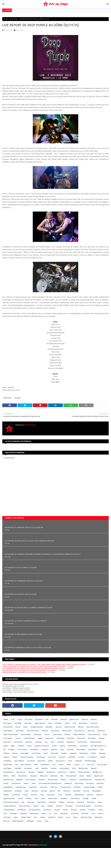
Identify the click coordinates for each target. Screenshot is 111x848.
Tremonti (82, 810)
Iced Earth (62, 757)
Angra (50, 723)
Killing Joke (78, 761)
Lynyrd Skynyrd (64, 768)
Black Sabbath (8, 731)
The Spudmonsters (34, 810)
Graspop (15, 753)
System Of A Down (24, 806)
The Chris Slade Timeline (83, 806)
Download (60, 742)
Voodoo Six (51, 817)
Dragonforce (71, 742)
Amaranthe (27, 723)
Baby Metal (49, 727)
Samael (25, 795)
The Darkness (98, 806)
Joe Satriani (30, 761)
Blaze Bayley (55, 731)
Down (52, 742)
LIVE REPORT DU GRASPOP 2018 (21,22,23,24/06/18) (24, 528)
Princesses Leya (66, 787)
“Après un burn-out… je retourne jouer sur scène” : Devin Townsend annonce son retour (34, 666)
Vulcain (60, 817)
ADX (47, 719)
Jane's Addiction (19, 761)
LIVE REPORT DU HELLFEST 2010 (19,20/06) (20, 594)
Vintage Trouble (26, 817)
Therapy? (57, 810)
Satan (42, 795)
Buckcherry (101, 731)
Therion (65, 810)
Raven (27, 791)
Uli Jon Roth (74, 813)
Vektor (16, 817)
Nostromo (42, 779)
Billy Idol (81, 727)
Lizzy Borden (28, 768)
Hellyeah (6, 757)
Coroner (18, 738)
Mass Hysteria (20, 772)
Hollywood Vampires (26, 757)
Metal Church (62, 772)
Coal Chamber (8, 738)
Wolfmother (30, 821)
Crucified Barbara (29, 738)
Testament (59, 806)
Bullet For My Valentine (11, 734)
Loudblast (44, 768)
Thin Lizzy (74, 810)
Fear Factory (83, 746)
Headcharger (84, 753)
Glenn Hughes (81, 749)
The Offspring (21, 810)
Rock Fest (86, 791)
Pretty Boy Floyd (21, 787)
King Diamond (8, 764)
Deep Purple (14, 19)
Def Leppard (92, 738)
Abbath (6, 719)
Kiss (16, 764)
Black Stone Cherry (33, 731)
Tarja (42, 806)
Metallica (73, 772)
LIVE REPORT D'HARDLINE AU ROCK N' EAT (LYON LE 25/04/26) (28, 648)
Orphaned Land (100, 779)
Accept (20, 719)
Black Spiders (20, 731)
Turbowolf (23, 813)
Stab (22, 802)
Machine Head (83, 768)
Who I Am (6, 821)
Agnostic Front (74, 719)
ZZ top (46, 821)
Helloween (102, 753)
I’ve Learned (52, 757)
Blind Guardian (67, 731)
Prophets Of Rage (89, 787)
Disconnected (18, 742)
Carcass (46, 734)
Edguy (13, 746)
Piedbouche (68, 783)
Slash (36, 798)
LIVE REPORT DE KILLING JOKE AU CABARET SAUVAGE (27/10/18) (28, 608)
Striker (100, 802)
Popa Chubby (79, 783)
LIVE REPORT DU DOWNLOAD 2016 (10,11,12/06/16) (23, 581)
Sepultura (90, 795)
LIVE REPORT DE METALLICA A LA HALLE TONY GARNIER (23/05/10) (29, 541)
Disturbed (38, 742)
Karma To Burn (60, 761)
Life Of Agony (8, 768)
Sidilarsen (99, 795)
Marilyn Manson (8, 772)
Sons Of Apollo (75, 798)
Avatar (25, 727)
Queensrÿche (8, 791)
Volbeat (42, 817)
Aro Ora (18, 727)
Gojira (102, 749)
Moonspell (33, 776)
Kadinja (50, 761)
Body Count (91, 731)
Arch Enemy (93, 723)
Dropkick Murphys (95, 742)
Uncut (93, 813)
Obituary (63, 779)
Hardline (64, 753)
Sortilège (86, 798)
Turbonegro (13, 813)
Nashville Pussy (8, 779)
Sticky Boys (52, 802)
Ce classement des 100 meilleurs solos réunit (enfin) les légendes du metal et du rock (33, 668)
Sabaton (6, 795)
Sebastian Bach (79, 795)
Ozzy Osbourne (16, 783)
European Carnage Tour (42, 746)
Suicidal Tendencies (10, 806)
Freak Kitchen (34, 749)
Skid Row (28, 798)
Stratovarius (91, 802)
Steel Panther (41, 802)
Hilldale (14, 757)
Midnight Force (97, 772)
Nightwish (19, 779)
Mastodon (31, 772)
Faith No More (72, 746)
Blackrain (45, 731)
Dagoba (40, 738)
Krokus (69, 764)
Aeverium (64, 719)
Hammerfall (54, 753)
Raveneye (17, 398)
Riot (59, 791)
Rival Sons (66, 791)
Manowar (94, 768)
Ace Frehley (28, 719)
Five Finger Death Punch (97, 746)
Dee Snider (70, 738)
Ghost (62, 749)
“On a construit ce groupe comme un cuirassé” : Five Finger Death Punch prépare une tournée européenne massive (44, 664)
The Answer (69, 806)
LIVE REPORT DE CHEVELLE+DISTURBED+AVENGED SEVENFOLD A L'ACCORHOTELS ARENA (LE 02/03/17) (42, 554)
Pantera (26, 783)
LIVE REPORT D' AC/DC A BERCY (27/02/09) (21, 568)
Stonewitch (80, 802)
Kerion (70, 761)
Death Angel (60, 738)
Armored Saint (8, 727)
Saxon (60, 795)
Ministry (6, 776)
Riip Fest (52, 791)
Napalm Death (98, 776)
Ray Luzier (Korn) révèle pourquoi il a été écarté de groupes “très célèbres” (29, 670)
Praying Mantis (8, 787)
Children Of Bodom (79, 734)
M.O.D (74, 768)
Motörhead (53, 776)
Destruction (7, 742)
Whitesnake (98, 817)
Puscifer (100, 787)
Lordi (36, 768)
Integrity (102, 757)
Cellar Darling (57, 734)
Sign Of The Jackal (9, 798)
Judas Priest (41, 761)
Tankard (35, 806)
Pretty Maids (33, 787)
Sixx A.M (20, 798)
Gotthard (6, 753)
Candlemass (37, 734)
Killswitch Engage (90, 761)
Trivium (100, 810)
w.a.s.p (68, 817)
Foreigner (11, 749)
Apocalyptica (83, 723)
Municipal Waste (71, 776)
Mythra (89, 776)
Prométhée (77, 787)
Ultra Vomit (84, 813)
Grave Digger (25, 753)
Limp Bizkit (18, 768)
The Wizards (47, 810)
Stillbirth (61, 802)
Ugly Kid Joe (64, 813)
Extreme (62, 746)
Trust (5, 813)
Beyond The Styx (70, 727)
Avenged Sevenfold (37, 727)
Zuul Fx (39, 821)
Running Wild (96, 791)
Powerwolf (100, 783)
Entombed (21, 746)
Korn (54, 764)
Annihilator (58, 723)
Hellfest (93, 753)
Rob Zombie (76, 791)
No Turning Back (31, 779)
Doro (46, 742)
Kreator (61, 764)
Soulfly (94, 798)
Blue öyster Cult (80, 731)
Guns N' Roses (36, 753)
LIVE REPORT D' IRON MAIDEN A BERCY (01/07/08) (23, 634)
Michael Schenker (84, 772)
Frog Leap (45, 749)
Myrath (81, 776)
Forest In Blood (22, 749)
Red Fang (44, 791)
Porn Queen (90, 783)
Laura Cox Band (102, 764)
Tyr (50, 813)
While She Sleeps (86, 817)
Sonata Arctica (52, 798)
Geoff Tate (54, 749)
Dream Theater (82, 742)
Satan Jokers (51, 795)
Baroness (59, 727)
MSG (61, 776)
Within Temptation (18, 821)
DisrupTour (28, 742)
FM (4, 749)
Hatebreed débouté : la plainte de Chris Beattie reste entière (24, 672)
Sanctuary (34, 795)
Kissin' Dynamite (26, 764)
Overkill (6, 783)
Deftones (102, 738)
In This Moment (92, 757)
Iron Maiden (7, 761)
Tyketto (43, 813)
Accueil (6, 19)
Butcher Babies (26, 734)
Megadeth (41, 772)
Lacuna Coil (90, 764)
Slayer (43, 798)
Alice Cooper (7, 723)
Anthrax (67, 723)
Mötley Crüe (43, 776)
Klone (36, 764)
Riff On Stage (8, 30)
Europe (29, 746)
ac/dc (13, 719)
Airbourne (85, 719)
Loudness (54, 768)
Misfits (13, 776)
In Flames (81, 757)
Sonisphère (64, 798)
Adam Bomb (39, 719)
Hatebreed (73, 753)
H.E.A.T (46, 753)
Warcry (75, 817)
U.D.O (55, 813)
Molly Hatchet (23, 776)
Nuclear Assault (53, 779)
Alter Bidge (18, 723)
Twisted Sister (34, 813)
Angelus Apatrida (39, 723)
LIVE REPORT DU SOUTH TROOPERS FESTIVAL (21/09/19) (26, 621)
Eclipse (6, 746)
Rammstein (18, 791)
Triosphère (91, 810)
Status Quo (30, 802)
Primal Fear (53, 787)
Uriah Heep (7, 817)
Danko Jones (49, 738)
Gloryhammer (92, 749)
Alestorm (94, 719)
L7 (83, 764)
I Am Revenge (40, 757)
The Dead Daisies (9, 810)
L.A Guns (76, 764)
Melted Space (51, 772)
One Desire (72, 779)
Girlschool (70, 749)
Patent (34, 783)
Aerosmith (54, 719)
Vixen (35, 817)
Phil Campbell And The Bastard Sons (50, 783)
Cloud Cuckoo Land (94, 734)
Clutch (105, 734)
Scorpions (68, 795)
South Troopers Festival (11, 802)
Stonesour (70, 802)
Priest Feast (43, 787)
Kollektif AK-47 (45, 764)
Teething (50, 806)
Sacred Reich (16, 795)
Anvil (74, 723)
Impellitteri (71, 757)
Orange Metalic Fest (85, 779)
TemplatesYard (42, 845)
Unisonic (100, 813)
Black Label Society (93, 727)
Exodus (54, 746)
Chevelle (67, 734)
